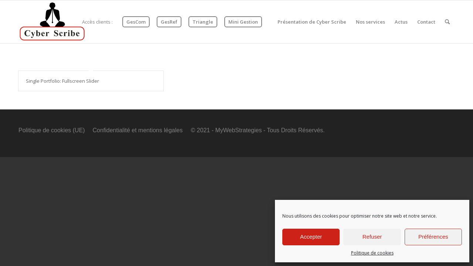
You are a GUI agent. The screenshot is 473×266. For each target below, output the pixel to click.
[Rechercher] (447, 21)
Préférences (433, 236)
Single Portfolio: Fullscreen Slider (62, 81)
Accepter (311, 236)
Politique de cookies (372, 253)
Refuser (372, 236)
